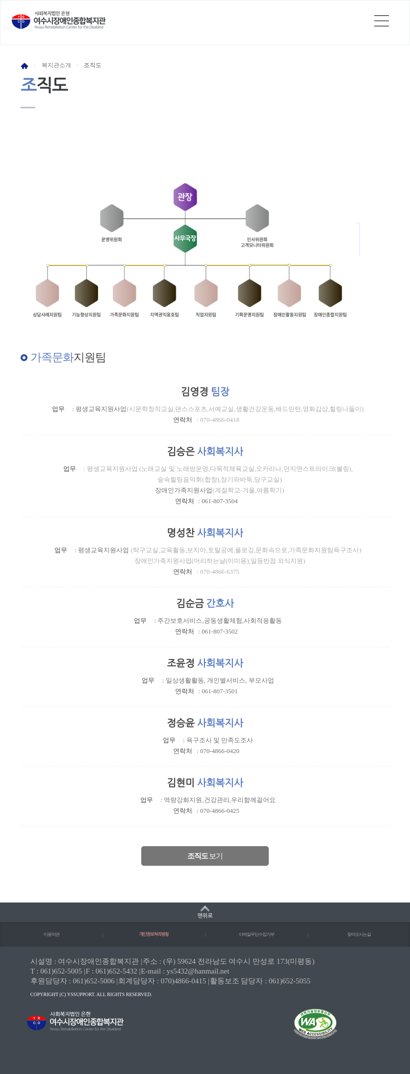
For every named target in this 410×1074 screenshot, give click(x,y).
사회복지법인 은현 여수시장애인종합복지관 (59, 20)
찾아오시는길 (359, 934)
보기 (205, 856)
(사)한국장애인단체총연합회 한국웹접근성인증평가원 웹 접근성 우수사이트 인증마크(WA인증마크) (306, 1030)
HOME (24, 66)
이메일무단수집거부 (256, 934)
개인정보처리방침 (154, 934)
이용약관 (51, 934)
